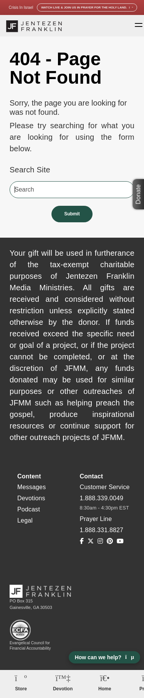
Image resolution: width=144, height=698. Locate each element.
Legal (25, 520)
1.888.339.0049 (102, 498)
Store (21, 688)
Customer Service (105, 487)
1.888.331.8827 (102, 530)
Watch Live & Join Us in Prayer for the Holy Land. (87, 7)
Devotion (63, 688)
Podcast (28, 509)
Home (104, 688)
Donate (138, 194)
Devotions (31, 498)
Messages (31, 487)
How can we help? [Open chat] (104, 657)
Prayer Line (96, 519)
